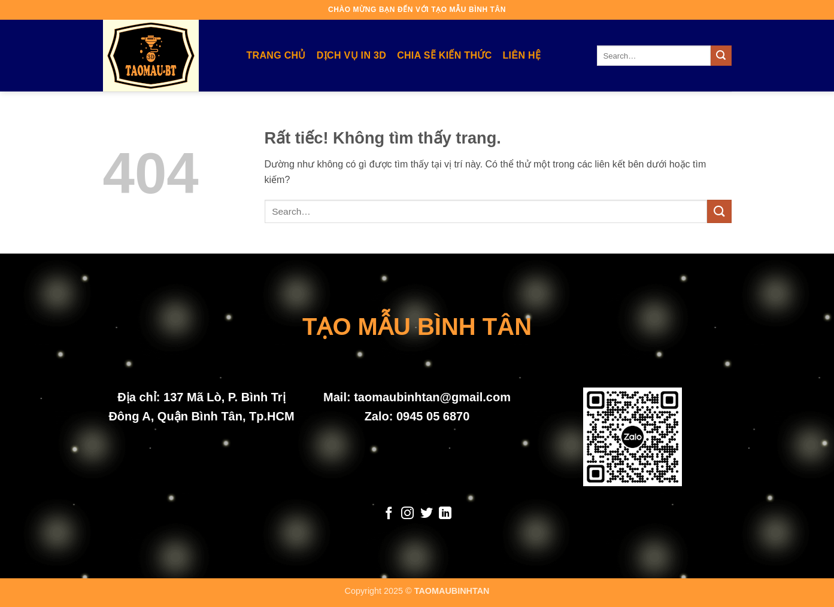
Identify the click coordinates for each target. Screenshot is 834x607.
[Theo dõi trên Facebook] (388, 514)
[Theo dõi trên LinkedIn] (445, 514)
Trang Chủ (276, 55)
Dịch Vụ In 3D (351, 55)
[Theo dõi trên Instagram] (407, 514)
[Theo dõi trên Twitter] (426, 514)
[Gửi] (721, 55)
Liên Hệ (522, 55)
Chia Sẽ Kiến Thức (444, 55)
